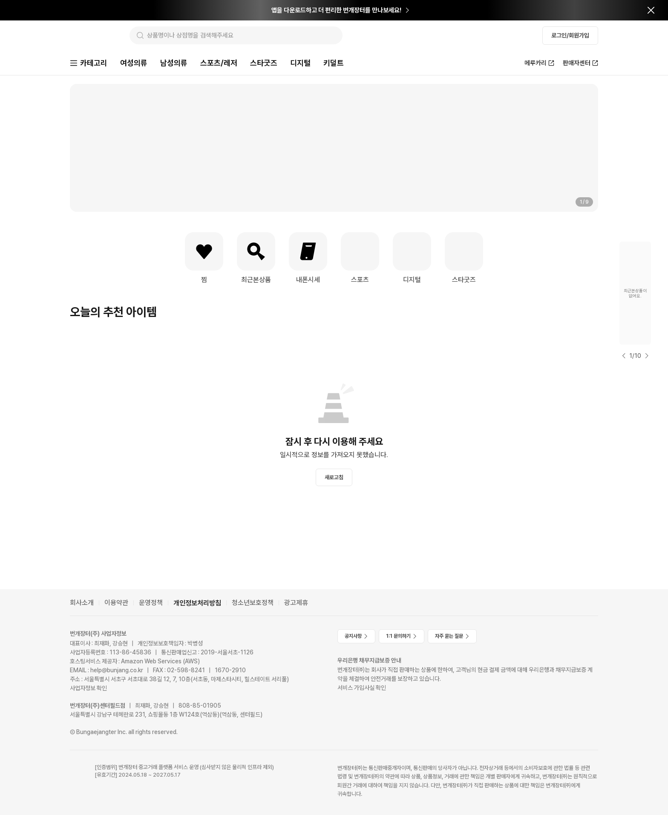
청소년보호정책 (253, 603)
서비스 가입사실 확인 (361, 687)
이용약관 (116, 603)
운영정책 (151, 603)
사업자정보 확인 (88, 688)
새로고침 (334, 478)
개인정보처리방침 (197, 603)
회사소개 (82, 603)
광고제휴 (296, 603)
